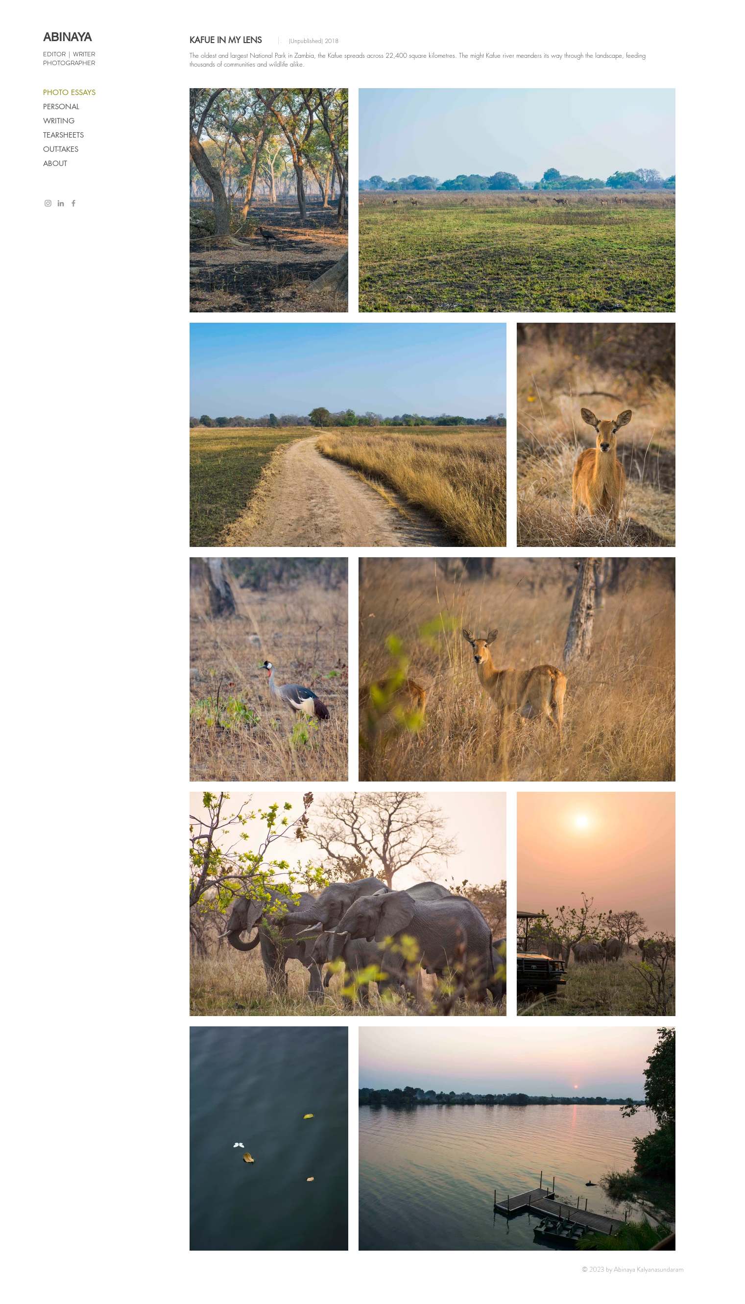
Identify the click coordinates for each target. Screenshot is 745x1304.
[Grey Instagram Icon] (48, 203)
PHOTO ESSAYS (69, 92)
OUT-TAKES (60, 149)
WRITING (58, 120)
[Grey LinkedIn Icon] (60, 203)
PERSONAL (61, 106)
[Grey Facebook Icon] (73, 203)
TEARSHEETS (63, 135)
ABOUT (55, 163)
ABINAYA (67, 37)
